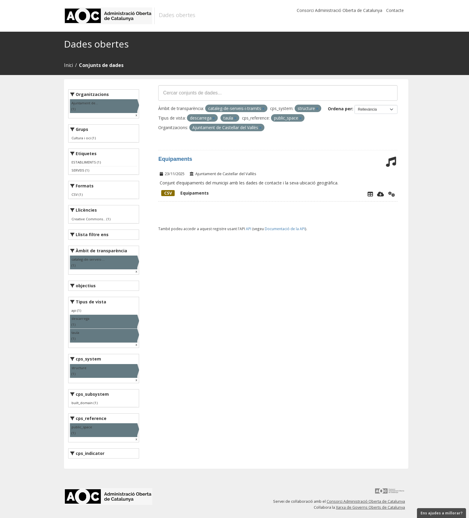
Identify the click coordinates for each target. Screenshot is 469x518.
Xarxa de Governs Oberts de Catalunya (370, 507)
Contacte (395, 10)
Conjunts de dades (101, 65)
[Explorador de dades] (370, 194)
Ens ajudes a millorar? (441, 513)
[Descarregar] (380, 194)
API (248, 228)
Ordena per (340, 108)
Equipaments (175, 159)
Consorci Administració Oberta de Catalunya (339, 10)
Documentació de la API (285, 228)
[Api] (391, 194)
